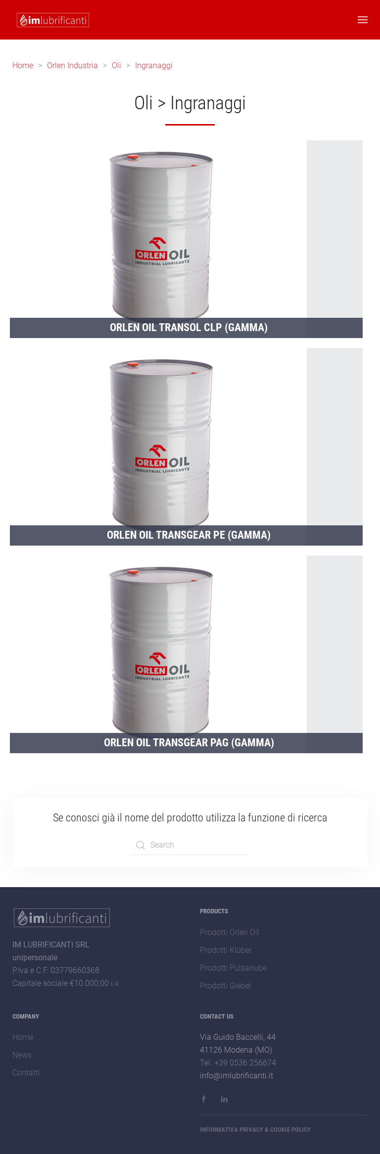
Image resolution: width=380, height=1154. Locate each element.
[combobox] (190, 845)
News (22, 1055)
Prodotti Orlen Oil (229, 932)
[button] (363, 20)
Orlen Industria (72, 65)
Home (22, 65)
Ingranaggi (154, 65)
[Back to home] (51, 20)
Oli (116, 65)
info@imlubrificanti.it (236, 1075)
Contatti (26, 1072)
